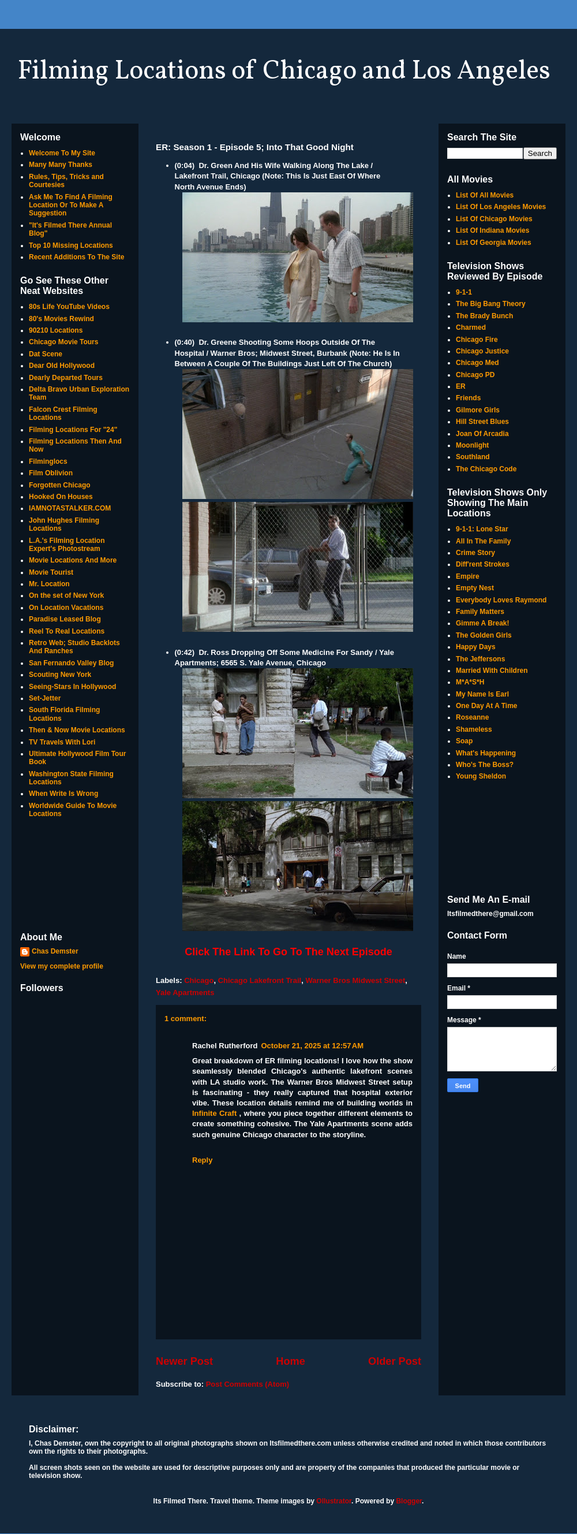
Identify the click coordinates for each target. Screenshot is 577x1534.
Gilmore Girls (478, 410)
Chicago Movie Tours (63, 342)
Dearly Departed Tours (66, 378)
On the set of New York (66, 595)
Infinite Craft (214, 1113)
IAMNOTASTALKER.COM (70, 508)
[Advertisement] (75, 876)
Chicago (198, 980)
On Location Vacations (66, 608)
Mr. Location (49, 584)
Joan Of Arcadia (482, 434)
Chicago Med (477, 363)
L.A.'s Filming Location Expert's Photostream (67, 545)
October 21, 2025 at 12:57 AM (312, 1045)
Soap (464, 741)
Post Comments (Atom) (247, 1384)
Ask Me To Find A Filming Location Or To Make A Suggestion (71, 205)
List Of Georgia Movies (493, 243)
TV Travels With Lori (62, 742)
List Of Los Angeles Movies (501, 207)
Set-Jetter (45, 698)
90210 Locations (56, 330)
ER (461, 386)
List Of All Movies (485, 195)
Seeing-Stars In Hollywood (72, 687)
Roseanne (472, 717)
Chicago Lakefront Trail (259, 980)
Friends (468, 398)
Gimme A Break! (482, 623)
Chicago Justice (482, 351)
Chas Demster (55, 951)
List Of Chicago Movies (494, 219)
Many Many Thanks (60, 165)
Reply (202, 1160)
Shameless (474, 729)
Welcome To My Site (62, 153)
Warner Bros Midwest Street (355, 980)
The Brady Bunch (484, 316)
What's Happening (486, 753)
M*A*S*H (470, 682)
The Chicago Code (486, 469)
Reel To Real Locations (66, 631)
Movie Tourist (51, 572)
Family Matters (480, 612)
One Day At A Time (486, 706)
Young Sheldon (481, 776)
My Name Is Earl (482, 694)
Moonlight (472, 445)
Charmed (471, 327)
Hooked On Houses (61, 497)
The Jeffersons (480, 659)
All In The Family (483, 541)
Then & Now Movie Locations (77, 730)
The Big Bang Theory (491, 304)
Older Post (394, 1361)
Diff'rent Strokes (482, 564)
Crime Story (475, 553)
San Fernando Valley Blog (71, 663)
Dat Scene (45, 354)
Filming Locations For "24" (73, 430)
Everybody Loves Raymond (501, 600)
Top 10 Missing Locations (71, 245)
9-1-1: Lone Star (482, 529)
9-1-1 (464, 292)
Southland (473, 457)
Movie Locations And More (73, 560)
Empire (467, 576)
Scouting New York (60, 675)
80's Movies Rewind (61, 319)
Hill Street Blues (482, 422)
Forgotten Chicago (60, 485)
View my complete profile (61, 966)
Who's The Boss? (485, 765)
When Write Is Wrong (63, 794)
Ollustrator (333, 1501)
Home (290, 1361)
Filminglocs (48, 461)
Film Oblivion (51, 473)
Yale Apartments (185, 992)
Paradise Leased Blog (65, 619)
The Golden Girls (484, 635)
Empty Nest (475, 588)
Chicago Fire (477, 340)
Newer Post (184, 1361)
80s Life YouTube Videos (69, 307)
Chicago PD (475, 375)
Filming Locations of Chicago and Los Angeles (283, 71)
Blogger (409, 1501)
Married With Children (492, 671)
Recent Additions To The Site (76, 257)
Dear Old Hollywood (62, 366)
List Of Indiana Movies (492, 230)
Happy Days (476, 647)
